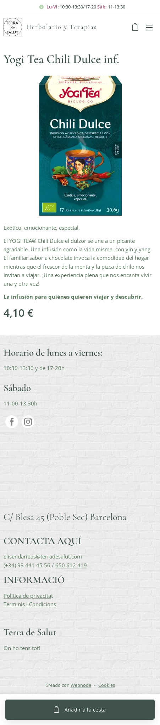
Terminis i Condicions (30, 603)
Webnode (81, 685)
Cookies (106, 685)
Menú (149, 27)
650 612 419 (71, 564)
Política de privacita (27, 595)
